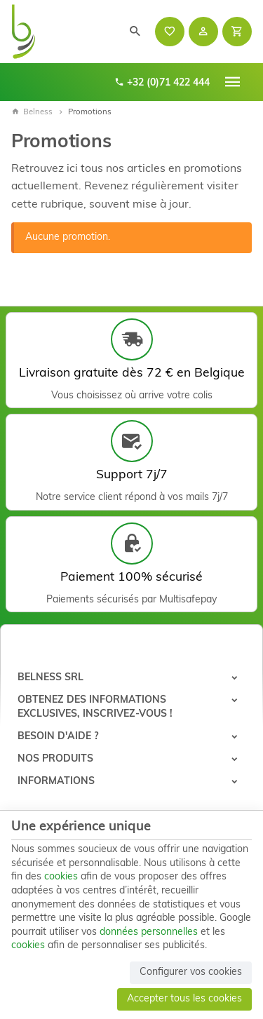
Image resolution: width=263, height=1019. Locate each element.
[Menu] (233, 82)
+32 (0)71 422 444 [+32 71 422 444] (162, 82)
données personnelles (149, 932)
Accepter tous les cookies (184, 999)
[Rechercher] (135, 31)
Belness (32, 112)
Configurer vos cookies (191, 972)
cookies (61, 877)
